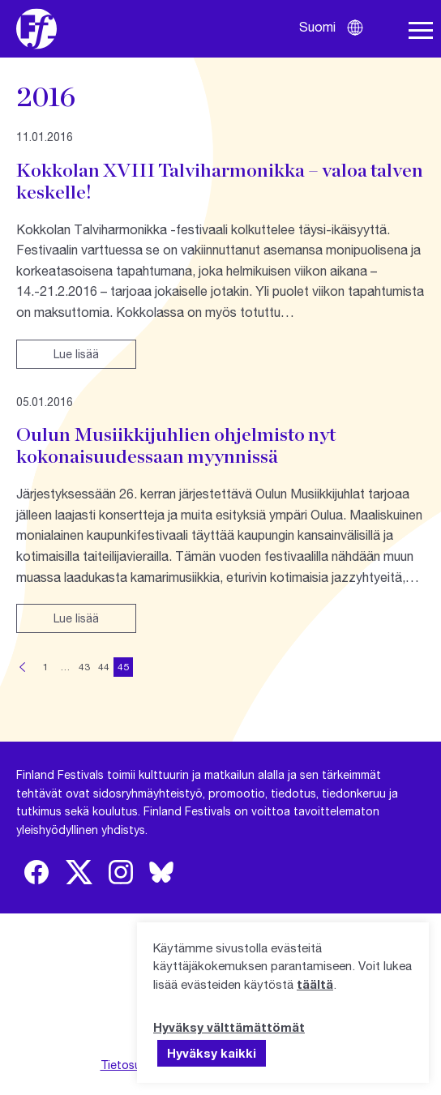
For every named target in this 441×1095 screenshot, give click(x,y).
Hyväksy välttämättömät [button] (229, 1027)
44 (103, 667)
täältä (315, 984)
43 (84, 667)
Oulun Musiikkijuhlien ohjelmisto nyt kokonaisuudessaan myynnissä (176, 445)
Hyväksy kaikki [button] (211, 1053)
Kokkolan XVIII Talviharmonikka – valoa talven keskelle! (219, 180)
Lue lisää (76, 354)
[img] (36, 872)
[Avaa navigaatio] (421, 31)
